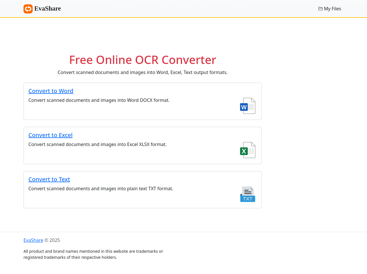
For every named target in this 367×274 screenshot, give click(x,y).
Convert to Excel (50, 135)
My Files (329, 8)
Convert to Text (49, 179)
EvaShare (42, 8)
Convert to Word (50, 91)
